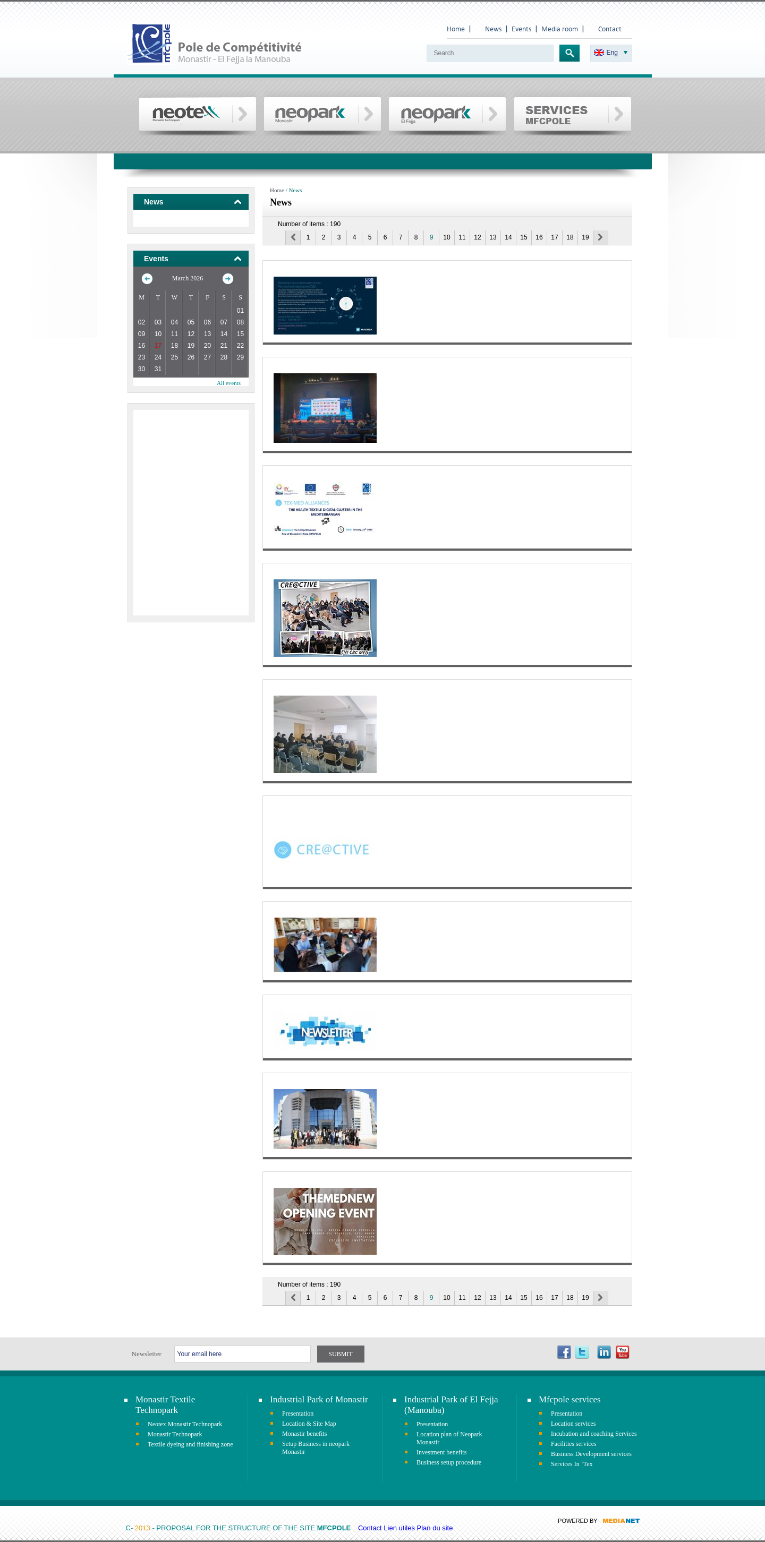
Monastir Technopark (175, 1434)
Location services (573, 1423)
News (493, 29)
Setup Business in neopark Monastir (316, 1447)
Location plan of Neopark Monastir (449, 1438)
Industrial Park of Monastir (319, 1399)
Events (521, 29)
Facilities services (574, 1443)
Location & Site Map (309, 1423)
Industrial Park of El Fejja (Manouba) (451, 1404)
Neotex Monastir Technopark (185, 1424)
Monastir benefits (304, 1433)
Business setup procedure (448, 1462)
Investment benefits (441, 1452)
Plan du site (435, 1528)
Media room (559, 29)
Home (456, 29)
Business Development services (591, 1454)
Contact (610, 29)
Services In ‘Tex (571, 1464)
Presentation (297, 1413)
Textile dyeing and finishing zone (190, 1444)
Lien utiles (399, 1528)
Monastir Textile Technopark (165, 1404)
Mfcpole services (570, 1399)
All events (229, 383)
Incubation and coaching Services (594, 1433)
